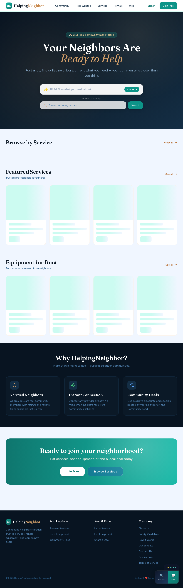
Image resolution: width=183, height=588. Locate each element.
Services (102, 5)
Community (62, 5)
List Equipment (103, 534)
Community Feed (60, 539)
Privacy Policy (147, 557)
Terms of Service (148, 562)
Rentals (118, 5)
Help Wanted (83, 5)
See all (171, 174)
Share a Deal (101, 539)
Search (135, 105)
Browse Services (105, 471)
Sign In (151, 5)
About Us (144, 528)
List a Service (102, 528)
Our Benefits (146, 545)
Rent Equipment (59, 534)
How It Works (146, 539)
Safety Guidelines (149, 534)
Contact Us (145, 551)
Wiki (131, 5)
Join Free (168, 5)
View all (170, 142)
